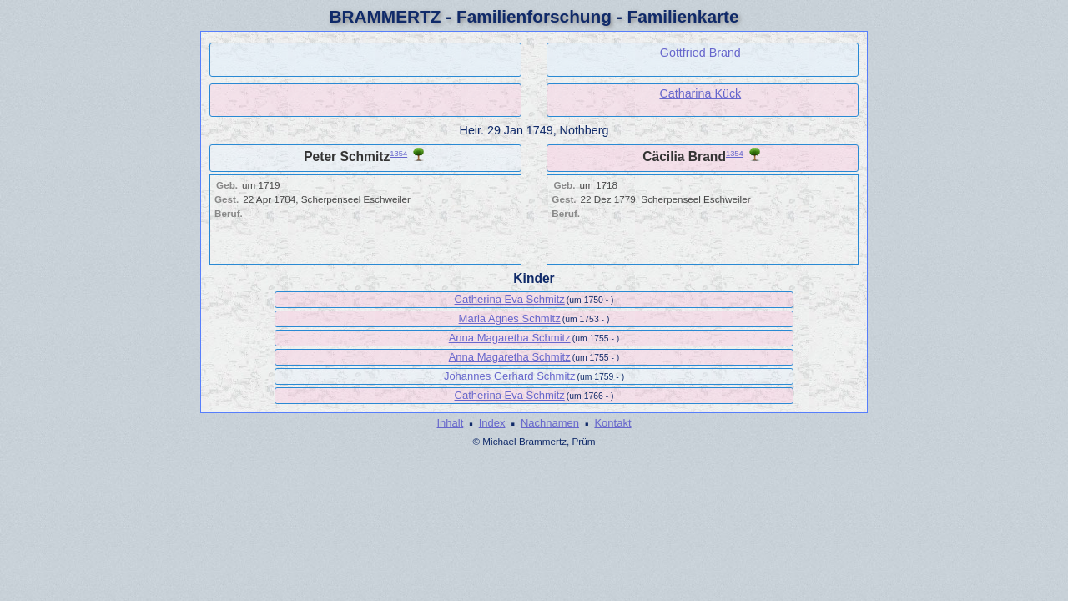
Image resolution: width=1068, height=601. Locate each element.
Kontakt (612, 423)
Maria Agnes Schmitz (510, 318)
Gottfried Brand (700, 52)
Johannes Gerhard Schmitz (510, 376)
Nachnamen (550, 423)
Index (492, 423)
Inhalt (449, 423)
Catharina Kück (700, 93)
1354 (398, 153)
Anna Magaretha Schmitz (510, 337)
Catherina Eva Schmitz (510, 299)
